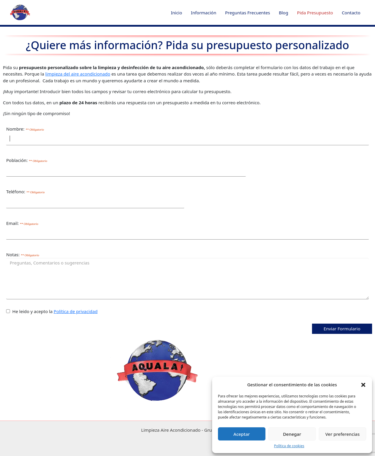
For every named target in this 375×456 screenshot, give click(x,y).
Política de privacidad (76, 311)
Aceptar (241, 434)
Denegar (292, 434)
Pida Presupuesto (315, 13)
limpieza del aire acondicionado (77, 74)
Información (204, 13)
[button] (363, 384)
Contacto (351, 13)
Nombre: (25, 129)
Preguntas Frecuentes (247, 13)
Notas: (22, 254)
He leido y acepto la (52, 311)
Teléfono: (25, 191)
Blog (283, 13)
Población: (26, 160)
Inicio (176, 13)
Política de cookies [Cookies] (289, 445)
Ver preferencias (342, 434)
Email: (22, 223)
